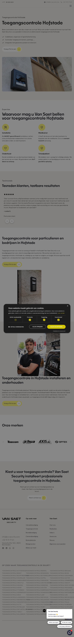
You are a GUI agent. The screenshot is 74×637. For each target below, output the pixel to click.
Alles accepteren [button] (56, 327)
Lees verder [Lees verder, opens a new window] (61, 313)
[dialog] (37, 318)
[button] (16, 327)
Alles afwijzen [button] (37, 327)
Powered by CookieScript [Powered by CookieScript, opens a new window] (59, 331)
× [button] (67, 306)
